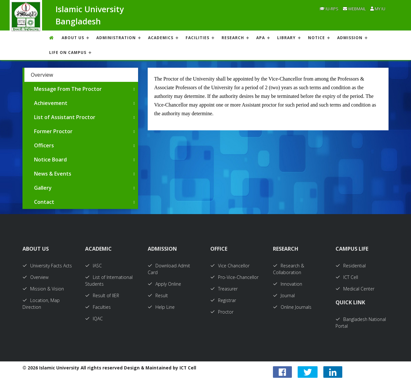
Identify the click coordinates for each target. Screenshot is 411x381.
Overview (42, 74)
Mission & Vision (43, 289)
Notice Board (50, 159)
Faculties (98, 307)
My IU (377, 9)
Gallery (43, 187)
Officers (44, 145)
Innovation (287, 284)
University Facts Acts (47, 266)
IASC (93, 266)
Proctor (221, 312)
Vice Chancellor (229, 266)
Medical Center (355, 289)
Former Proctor (53, 131)
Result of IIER (102, 295)
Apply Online (164, 284)
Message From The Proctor (68, 88)
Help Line (161, 307)
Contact (44, 201)
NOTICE (316, 37)
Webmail (354, 9)
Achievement (50, 103)
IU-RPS (328, 9)
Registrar (223, 300)
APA (260, 37)
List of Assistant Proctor (64, 117)
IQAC (94, 319)
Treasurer (224, 289)
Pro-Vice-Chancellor (234, 277)
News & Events (52, 173)
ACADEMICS (160, 37)
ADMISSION (350, 37)
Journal (284, 295)
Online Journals (292, 307)
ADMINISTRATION (116, 37)
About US (73, 37)
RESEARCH (233, 37)
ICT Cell (347, 277)
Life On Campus (67, 52)
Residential (351, 266)
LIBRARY (286, 37)
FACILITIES (197, 37)
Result (158, 295)
